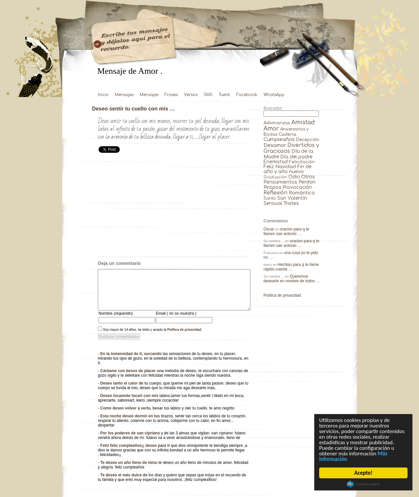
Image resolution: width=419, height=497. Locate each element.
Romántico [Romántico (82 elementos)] (302, 192)
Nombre (116, 321)
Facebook (246, 94)
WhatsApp (274, 94)
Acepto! (364, 472)
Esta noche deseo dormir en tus (130, 424)
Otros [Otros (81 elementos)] (308, 176)
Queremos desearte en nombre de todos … (292, 278)
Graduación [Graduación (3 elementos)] (275, 177)
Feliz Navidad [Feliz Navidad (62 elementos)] (280, 166)
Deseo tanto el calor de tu (124, 391)
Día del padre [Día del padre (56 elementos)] (296, 156)
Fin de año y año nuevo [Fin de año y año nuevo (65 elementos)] (288, 169)
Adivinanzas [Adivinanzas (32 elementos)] (277, 122)
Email (176, 321)
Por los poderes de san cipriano (130, 441)
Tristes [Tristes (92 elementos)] (291, 203)
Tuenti (224, 94)
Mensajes (124, 94)
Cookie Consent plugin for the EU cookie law (363, 484)
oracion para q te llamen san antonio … (286, 231)
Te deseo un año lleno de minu (129, 470)
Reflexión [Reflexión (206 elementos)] (275, 193)
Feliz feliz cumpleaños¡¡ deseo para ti (135, 453)
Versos (190, 94)
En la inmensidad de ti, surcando (131, 361)
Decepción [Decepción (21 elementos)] (307, 139)
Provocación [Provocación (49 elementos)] (297, 187)
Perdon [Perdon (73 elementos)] (307, 182)
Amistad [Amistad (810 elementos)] (303, 122)
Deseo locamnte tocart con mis (129, 403)
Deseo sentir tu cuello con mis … (133, 108)
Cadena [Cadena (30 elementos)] (287, 134)
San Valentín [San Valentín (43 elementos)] (292, 198)
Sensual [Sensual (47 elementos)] (273, 203)
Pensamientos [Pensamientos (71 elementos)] (280, 182)
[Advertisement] (173, 207)
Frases (171, 94)
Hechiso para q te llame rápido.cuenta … (291, 266)
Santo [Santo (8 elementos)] (270, 198)
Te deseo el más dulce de (124, 483)
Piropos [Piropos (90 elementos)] (273, 187)
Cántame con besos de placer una (132, 378)
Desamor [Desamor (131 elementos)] (275, 145)
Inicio (103, 94)
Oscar (269, 229)
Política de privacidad (184, 337)
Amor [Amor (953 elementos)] (271, 129)
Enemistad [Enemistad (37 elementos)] (276, 161)
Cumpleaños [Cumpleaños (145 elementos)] (279, 139)
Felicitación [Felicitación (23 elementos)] (302, 162)
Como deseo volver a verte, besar (132, 416)
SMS (208, 94)
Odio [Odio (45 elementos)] (294, 176)
